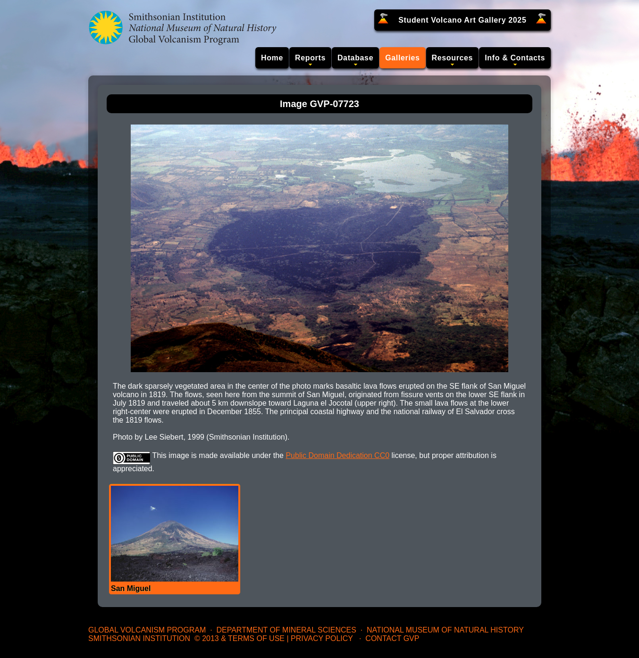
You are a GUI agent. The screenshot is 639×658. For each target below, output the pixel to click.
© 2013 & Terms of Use (239, 638)
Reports (310, 58)
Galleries (402, 58)
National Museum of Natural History (445, 630)
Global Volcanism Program (147, 630)
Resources (452, 58)
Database (355, 58)
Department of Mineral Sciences (286, 630)
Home (272, 58)
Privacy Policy (322, 638)
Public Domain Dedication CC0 (337, 455)
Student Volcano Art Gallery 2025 (462, 20)
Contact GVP (392, 638)
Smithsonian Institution (139, 638)
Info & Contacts (515, 58)
